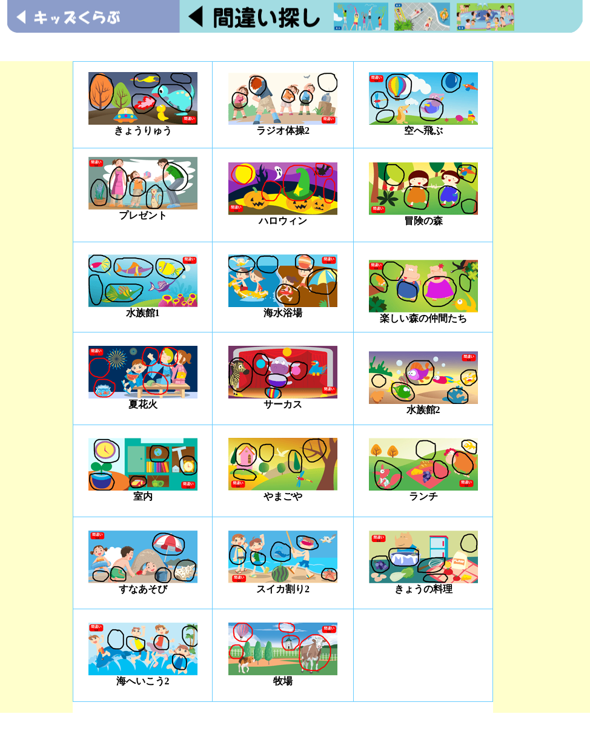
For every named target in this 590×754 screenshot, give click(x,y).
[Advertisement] (295, 46)
